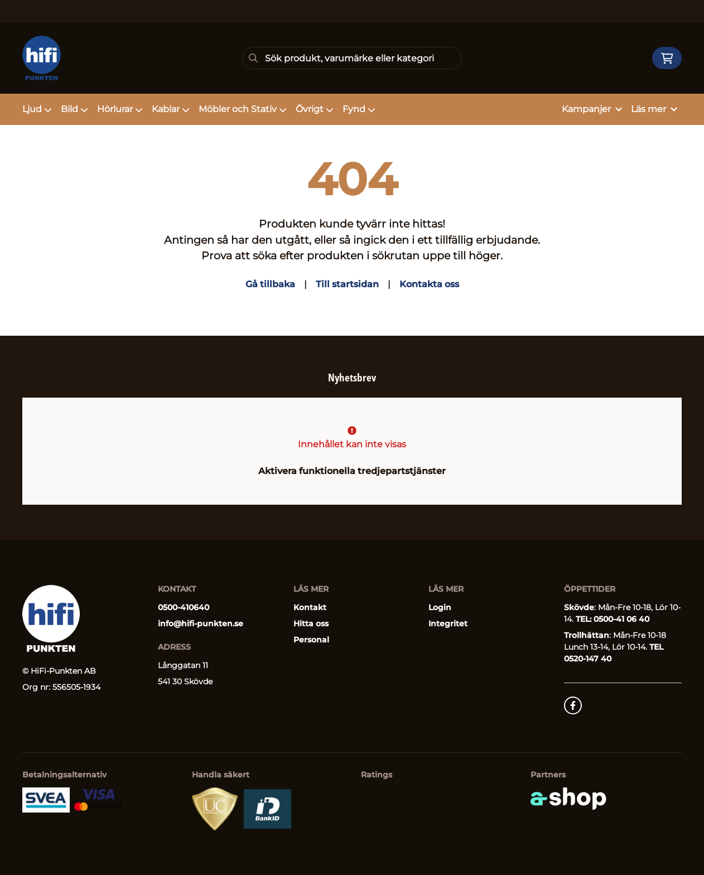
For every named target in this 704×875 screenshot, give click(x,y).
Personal (311, 640)
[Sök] (352, 58)
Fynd (359, 109)
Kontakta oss (429, 284)
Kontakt (309, 607)
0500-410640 (183, 607)
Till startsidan (347, 284)
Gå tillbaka (270, 284)
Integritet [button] (447, 623)
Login (439, 607)
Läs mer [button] (654, 109)
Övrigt (315, 109)
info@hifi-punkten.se (200, 623)
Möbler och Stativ (243, 109)
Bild (74, 109)
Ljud (37, 109)
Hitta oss (311, 623)
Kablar (171, 109)
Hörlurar (120, 109)
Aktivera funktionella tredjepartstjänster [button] (352, 471)
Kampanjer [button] (592, 109)
